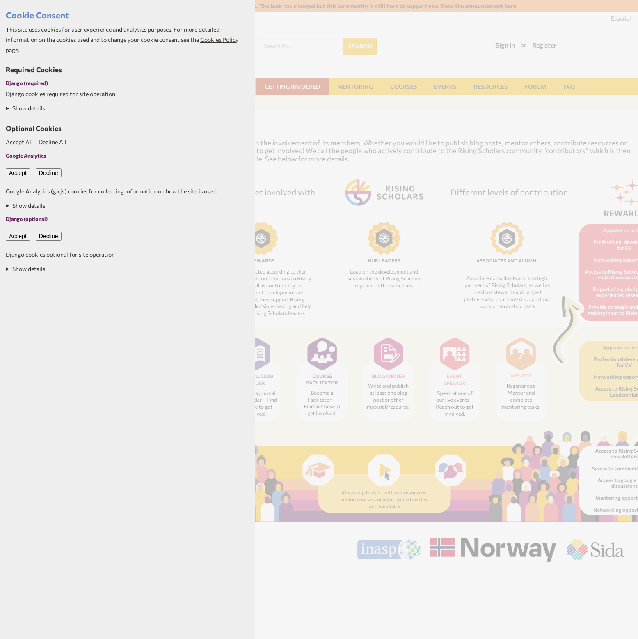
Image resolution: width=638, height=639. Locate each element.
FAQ (569, 86)
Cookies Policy (219, 39)
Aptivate (617, 573)
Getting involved (292, 86)
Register (544, 45)
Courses (403, 86)
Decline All (52, 141)
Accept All (19, 141)
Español (621, 18)
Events (445, 86)
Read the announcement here (478, 5)
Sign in (505, 45)
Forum (535, 86)
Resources (490, 86)
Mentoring (355, 86)
